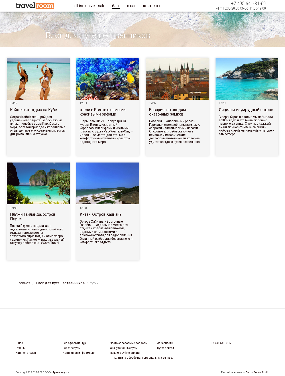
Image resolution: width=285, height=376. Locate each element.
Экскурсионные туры (123, 348)
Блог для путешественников (60, 283)
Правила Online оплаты (125, 352)
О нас (19, 343)
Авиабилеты (165, 343)
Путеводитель (166, 348)
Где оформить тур (74, 343)
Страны (20, 348)
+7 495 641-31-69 (221, 343)
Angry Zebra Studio (257, 372)
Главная (23, 283)
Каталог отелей (26, 352)
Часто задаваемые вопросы (128, 343)
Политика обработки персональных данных (143, 357)
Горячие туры (71, 348)
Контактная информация (79, 352)
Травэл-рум (60, 372)
